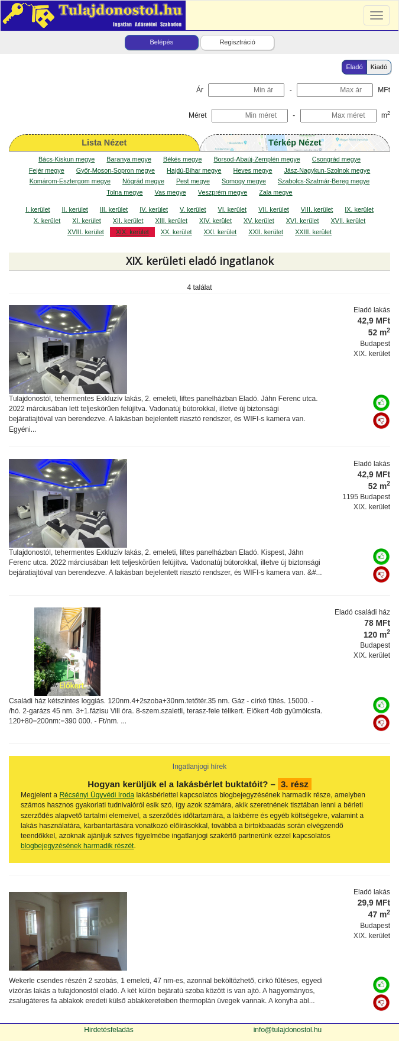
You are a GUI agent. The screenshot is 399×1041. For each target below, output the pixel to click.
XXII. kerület (265, 231)
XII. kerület (128, 220)
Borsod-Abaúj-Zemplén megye (256, 159)
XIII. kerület (171, 220)
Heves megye (252, 170)
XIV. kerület (215, 220)
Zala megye (275, 192)
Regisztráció (237, 42)
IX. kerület (359, 209)
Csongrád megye (336, 159)
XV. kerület (259, 220)
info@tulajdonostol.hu (288, 1030)
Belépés (161, 42)
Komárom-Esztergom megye (70, 181)
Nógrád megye (143, 181)
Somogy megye (244, 181)
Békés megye (182, 159)
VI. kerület (232, 209)
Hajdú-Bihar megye (194, 170)
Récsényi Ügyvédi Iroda (96, 795)
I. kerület (37, 209)
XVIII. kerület (85, 231)
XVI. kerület (302, 220)
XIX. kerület (132, 231)
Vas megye (170, 192)
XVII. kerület (348, 220)
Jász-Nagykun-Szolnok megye (327, 170)
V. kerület (193, 209)
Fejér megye (46, 170)
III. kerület (114, 209)
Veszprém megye (222, 192)
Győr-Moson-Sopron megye (115, 170)
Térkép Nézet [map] (295, 142)
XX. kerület (176, 231)
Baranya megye (128, 159)
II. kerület (74, 209)
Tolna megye (124, 192)
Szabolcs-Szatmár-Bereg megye (323, 181)
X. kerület (47, 220)
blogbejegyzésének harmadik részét (77, 846)
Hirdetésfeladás (108, 1030)
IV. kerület (154, 209)
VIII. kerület (317, 209)
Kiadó (379, 66)
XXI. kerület (220, 231)
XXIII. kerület (313, 231)
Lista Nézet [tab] (104, 142)
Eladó (354, 66)
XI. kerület (86, 220)
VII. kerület (273, 209)
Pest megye (193, 181)
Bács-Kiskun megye (66, 159)
